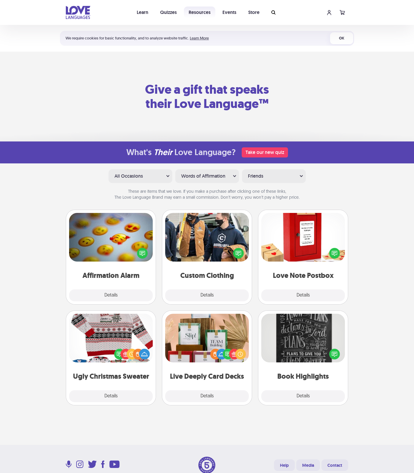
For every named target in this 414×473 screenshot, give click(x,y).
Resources (200, 12)
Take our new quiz (265, 152)
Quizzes (168, 12)
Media (308, 465)
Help (284, 465)
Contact (334, 465)
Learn (142, 12)
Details (111, 295)
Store (253, 12)
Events (229, 12)
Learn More (199, 38)
